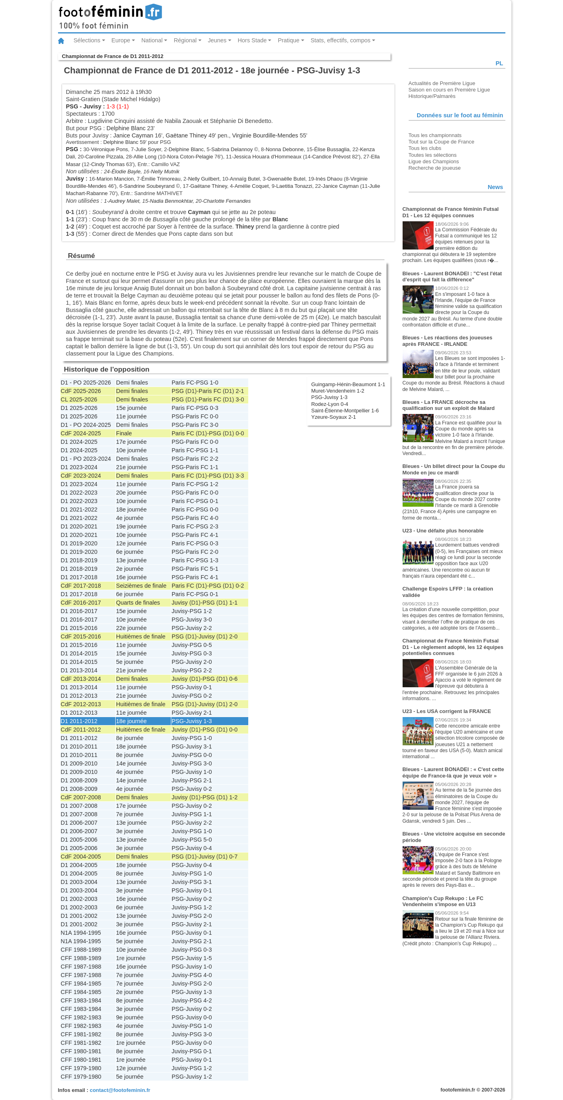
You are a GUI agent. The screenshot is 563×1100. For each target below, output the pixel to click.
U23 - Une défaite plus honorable (443, 531)
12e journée (131, 543)
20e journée (131, 492)
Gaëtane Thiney (186, 135)
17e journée (131, 442)
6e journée (129, 552)
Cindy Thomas (108, 164)
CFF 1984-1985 (81, 983)
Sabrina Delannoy (232, 149)
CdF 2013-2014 (81, 679)
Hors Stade (252, 40)
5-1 (214, 569)
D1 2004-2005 (79, 865)
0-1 (214, 501)
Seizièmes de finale (141, 585)
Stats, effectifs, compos (341, 40)
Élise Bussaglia (331, 149)
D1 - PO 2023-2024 (86, 458)
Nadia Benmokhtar (171, 201)
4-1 (214, 535)
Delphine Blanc (125, 128)
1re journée (130, 958)
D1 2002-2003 (79, 899)
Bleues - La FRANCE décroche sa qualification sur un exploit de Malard (449, 405)
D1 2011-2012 (79, 721)
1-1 (214, 450)
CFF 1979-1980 (81, 1068)
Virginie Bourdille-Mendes (265, 135)
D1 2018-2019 (79, 560)
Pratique (288, 40)
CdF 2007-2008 (81, 797)
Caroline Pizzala (104, 157)
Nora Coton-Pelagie (190, 157)
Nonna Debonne (284, 149)
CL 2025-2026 (79, 399)
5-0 (208, 839)
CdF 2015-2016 (81, 636)
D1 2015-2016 (79, 628)
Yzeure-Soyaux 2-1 (333, 417)
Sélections (87, 40)
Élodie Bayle (126, 171)
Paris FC (183, 382)
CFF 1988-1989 (81, 949)
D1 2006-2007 (79, 822)
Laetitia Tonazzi (294, 186)
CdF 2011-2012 (81, 729)
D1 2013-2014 (79, 670)
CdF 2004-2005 (81, 856)
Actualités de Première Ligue (442, 83)
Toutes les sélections (433, 155)
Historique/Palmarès (432, 96)
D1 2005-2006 (79, 839)
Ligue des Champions (434, 161)
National (152, 40)
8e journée (129, 738)
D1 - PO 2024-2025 (86, 425)
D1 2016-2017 (79, 611)
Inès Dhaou (329, 179)
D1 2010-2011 (79, 746)
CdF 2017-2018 (81, 585)
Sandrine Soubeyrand (149, 186)
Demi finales (132, 382)
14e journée (131, 763)
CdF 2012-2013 (81, 704)
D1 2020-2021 (79, 526)
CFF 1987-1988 (81, 966)
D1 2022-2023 (79, 492)
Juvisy (92, 106)
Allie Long (144, 157)
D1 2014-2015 (79, 653)
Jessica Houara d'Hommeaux (267, 157)
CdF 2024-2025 (81, 433)
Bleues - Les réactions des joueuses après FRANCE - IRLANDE (447, 341)
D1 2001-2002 (79, 916)
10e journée (131, 450)
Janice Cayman (133, 135)
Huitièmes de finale (140, 636)
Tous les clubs (425, 148)
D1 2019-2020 (79, 543)
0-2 (240, 585)
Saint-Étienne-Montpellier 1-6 (345, 411)
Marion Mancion (115, 179)
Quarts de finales (138, 602)
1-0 (214, 382)
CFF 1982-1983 (81, 1017)
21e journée (131, 467)
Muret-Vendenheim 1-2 (337, 391)
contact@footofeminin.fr (120, 1090)
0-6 (233, 679)
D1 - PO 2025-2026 (86, 382)
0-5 (208, 645)
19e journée (131, 526)
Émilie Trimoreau (161, 179)
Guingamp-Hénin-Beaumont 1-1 (348, 384)
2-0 (214, 552)
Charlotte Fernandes (227, 201)
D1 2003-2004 (79, 882)
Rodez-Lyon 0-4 (329, 404)
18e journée (131, 509)
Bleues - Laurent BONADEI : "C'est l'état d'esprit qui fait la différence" (452, 276)
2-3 (214, 526)
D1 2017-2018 (79, 577)
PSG (72, 106)
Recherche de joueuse (435, 168)
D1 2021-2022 (79, 509)
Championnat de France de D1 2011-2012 (113, 56)
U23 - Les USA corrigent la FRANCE (447, 711)
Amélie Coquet (252, 186)
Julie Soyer (148, 149)
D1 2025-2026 (79, 408)
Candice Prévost (331, 157)
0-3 (214, 408)
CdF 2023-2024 (81, 475)
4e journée (129, 518)
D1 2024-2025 (79, 442)
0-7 (233, 856)
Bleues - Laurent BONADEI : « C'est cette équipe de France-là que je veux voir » (453, 772)
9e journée (129, 1017)
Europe (121, 40)
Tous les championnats (435, 135)
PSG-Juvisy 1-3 (329, 397)
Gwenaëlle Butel (286, 179)
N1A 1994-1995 (81, 932)
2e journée (129, 569)
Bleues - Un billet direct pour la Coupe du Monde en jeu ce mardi (454, 469)
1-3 (214, 560)
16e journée (131, 577)
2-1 (240, 391)
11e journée (131, 416)
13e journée (131, 560)
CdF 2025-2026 (81, 391)
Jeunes (217, 40)
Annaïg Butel (245, 179)
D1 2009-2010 (79, 763)
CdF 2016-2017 (81, 602)
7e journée (129, 814)
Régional (185, 40)
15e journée (131, 408)
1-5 (208, 958)
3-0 (240, 399)
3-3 (240, 475)
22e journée (131, 628)
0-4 (208, 848)
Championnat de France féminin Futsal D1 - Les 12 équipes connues (451, 212)
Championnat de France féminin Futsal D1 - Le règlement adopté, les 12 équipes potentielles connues (453, 647)
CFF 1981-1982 (81, 1034)
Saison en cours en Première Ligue (449, 90)
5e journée (129, 662)
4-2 (208, 1000)
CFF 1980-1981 (81, 1051)
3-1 (208, 746)
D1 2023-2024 (79, 467)
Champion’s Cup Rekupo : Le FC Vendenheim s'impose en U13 (443, 901)
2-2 (214, 458)
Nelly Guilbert (204, 179)
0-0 (214, 416)
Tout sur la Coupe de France (441, 142)
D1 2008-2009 (79, 780)
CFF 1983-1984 (81, 1000)
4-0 (214, 518)
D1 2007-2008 (79, 806)
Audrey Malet (123, 201)
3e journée (129, 831)
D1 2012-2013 (79, 695)
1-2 (214, 484)
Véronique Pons (109, 149)
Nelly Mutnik (165, 171)
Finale (124, 433)
